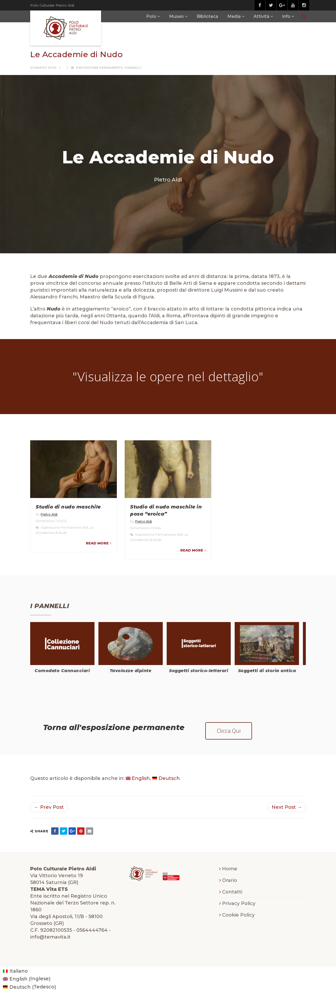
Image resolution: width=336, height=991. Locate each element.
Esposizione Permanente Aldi (64, 527)
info (286, 16)
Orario (229, 880)
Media (234, 16)
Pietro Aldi (49, 514)
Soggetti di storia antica (267, 670)
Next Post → (287, 807)
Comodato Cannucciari (62, 670)
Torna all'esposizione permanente (114, 727)
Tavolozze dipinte (130, 670)
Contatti (232, 892)
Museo (176, 16)
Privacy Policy (238, 903)
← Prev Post (49, 807)
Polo (151, 16)
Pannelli (133, 67)
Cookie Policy (238, 915)
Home (229, 869)
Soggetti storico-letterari (198, 670)
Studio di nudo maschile (68, 507)
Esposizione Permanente (99, 67)
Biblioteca (207, 16)
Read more (97, 543)
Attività (261, 16)
